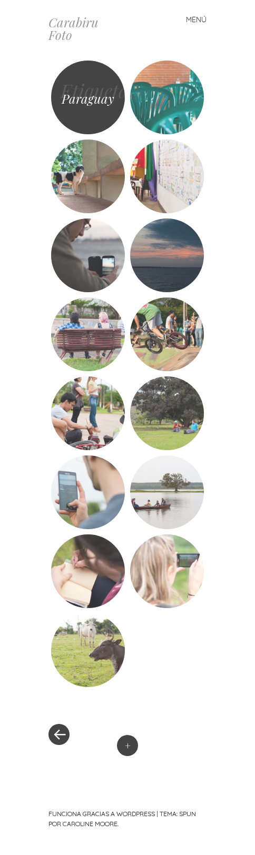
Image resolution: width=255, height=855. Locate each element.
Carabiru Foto (73, 28)
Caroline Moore (90, 824)
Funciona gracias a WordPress (101, 814)
